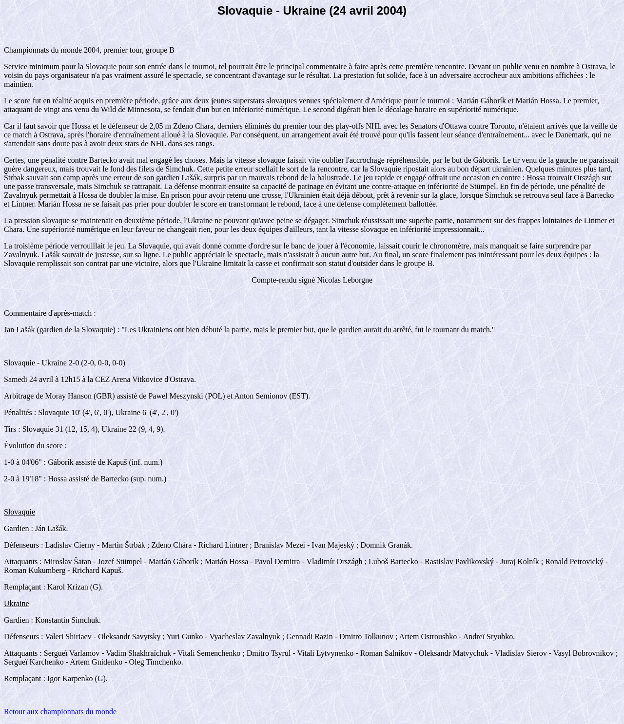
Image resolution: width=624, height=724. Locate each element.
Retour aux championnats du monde (60, 711)
